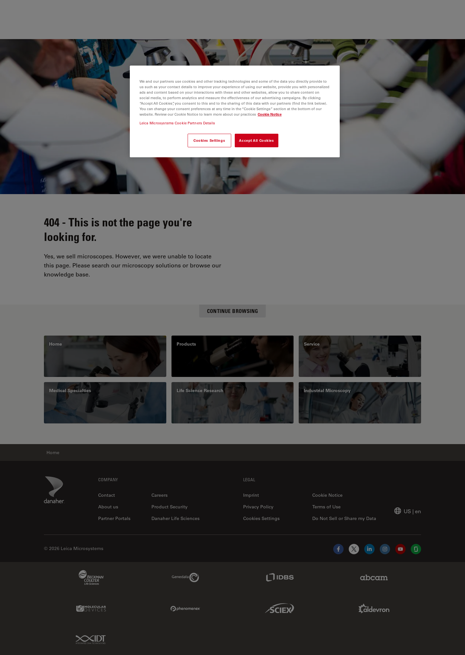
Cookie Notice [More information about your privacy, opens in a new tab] (270, 114)
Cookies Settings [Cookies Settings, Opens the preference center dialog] (209, 140)
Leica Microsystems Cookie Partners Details (177, 122)
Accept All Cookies (256, 140)
